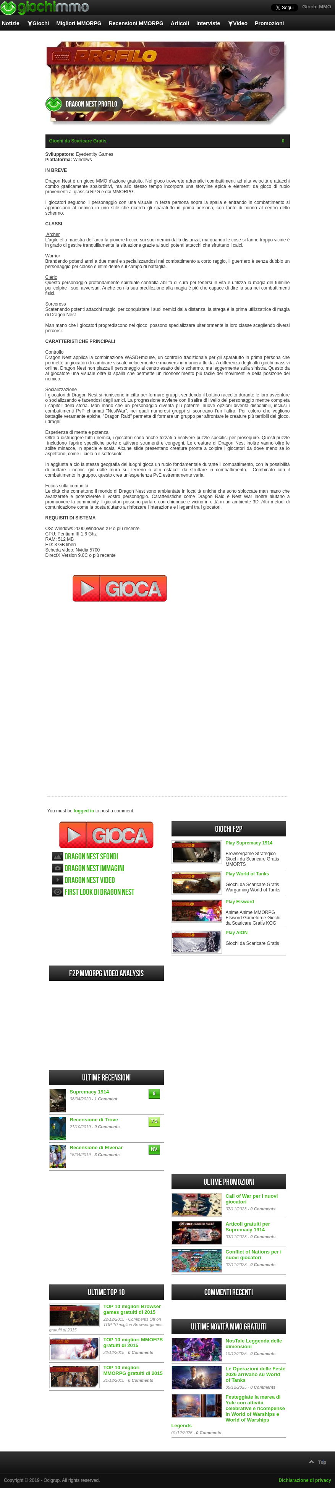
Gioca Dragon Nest (106, 835)
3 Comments (107, 1154)
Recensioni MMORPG (136, 23)
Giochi (40, 23)
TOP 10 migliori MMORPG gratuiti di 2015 (133, 1370)
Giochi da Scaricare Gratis (78, 141)
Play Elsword (240, 901)
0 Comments (107, 1126)
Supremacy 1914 (89, 1092)
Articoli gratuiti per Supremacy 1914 (248, 1226)
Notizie (10, 23)
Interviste (208, 23)
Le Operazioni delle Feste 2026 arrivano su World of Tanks (256, 1374)
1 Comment (105, 1099)
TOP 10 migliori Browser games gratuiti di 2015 (132, 1309)
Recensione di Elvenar (96, 1147)
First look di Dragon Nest (99, 892)
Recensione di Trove (94, 1119)
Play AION (237, 932)
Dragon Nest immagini (94, 869)
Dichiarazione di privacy (305, 1480)
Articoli (180, 23)
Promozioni (269, 23)
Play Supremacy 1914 (249, 843)
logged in (84, 811)
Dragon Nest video (90, 880)
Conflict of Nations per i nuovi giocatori (254, 1254)
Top (322, 1462)
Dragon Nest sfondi (91, 857)
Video (240, 23)
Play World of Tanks (247, 874)
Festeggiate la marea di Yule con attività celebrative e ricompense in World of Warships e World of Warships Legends (228, 1411)
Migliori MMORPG (78, 23)
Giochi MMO (316, 7)
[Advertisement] (167, 694)
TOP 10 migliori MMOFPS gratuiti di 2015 (133, 1342)
